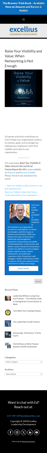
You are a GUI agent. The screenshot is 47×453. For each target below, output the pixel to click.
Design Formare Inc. (28, 441)
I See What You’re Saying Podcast (27, 311)
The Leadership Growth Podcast (26, 322)
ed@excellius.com (31, 415)
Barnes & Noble (27, 172)
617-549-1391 (14, 415)
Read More (23, 268)
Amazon (12, 172)
